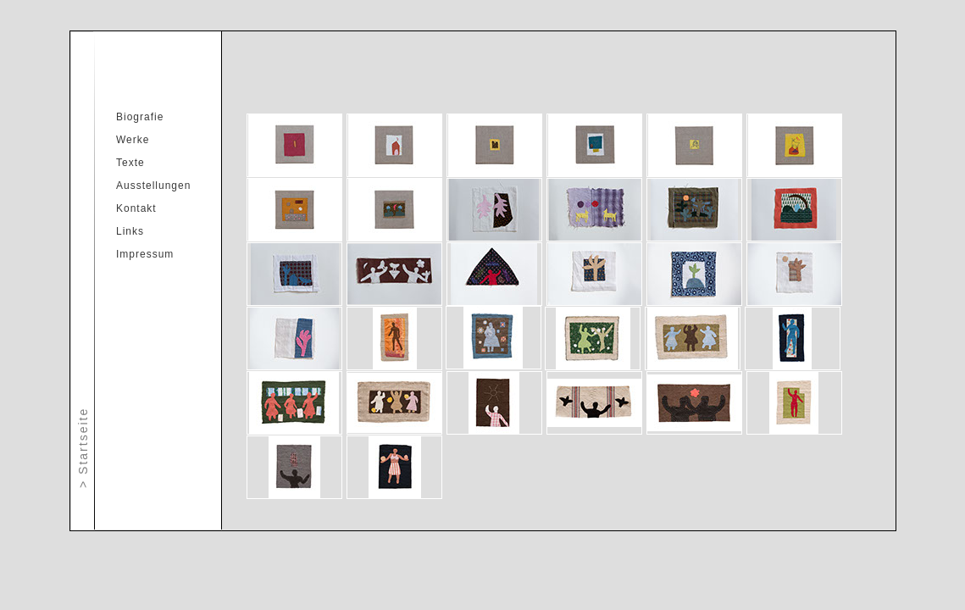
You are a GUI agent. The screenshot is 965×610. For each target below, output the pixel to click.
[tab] (294, 145)
